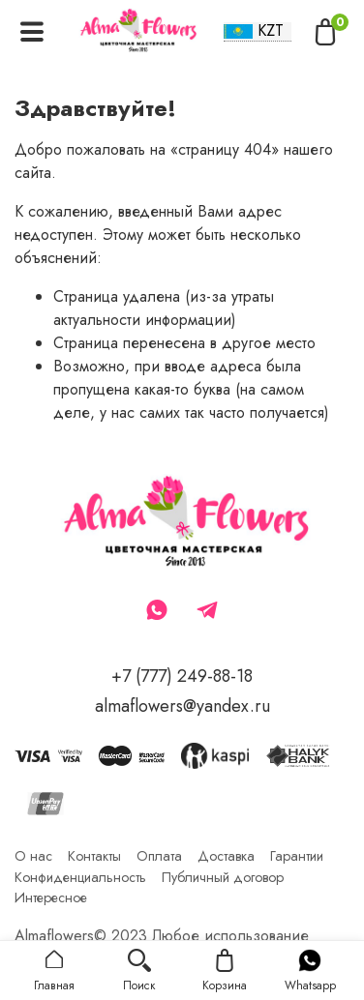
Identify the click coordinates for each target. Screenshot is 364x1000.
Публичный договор (223, 877)
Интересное (51, 897)
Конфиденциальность (80, 877)
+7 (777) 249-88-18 (182, 676)
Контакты (94, 856)
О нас (33, 856)
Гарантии (296, 856)
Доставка (226, 856)
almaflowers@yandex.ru (182, 706)
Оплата (159, 856)
